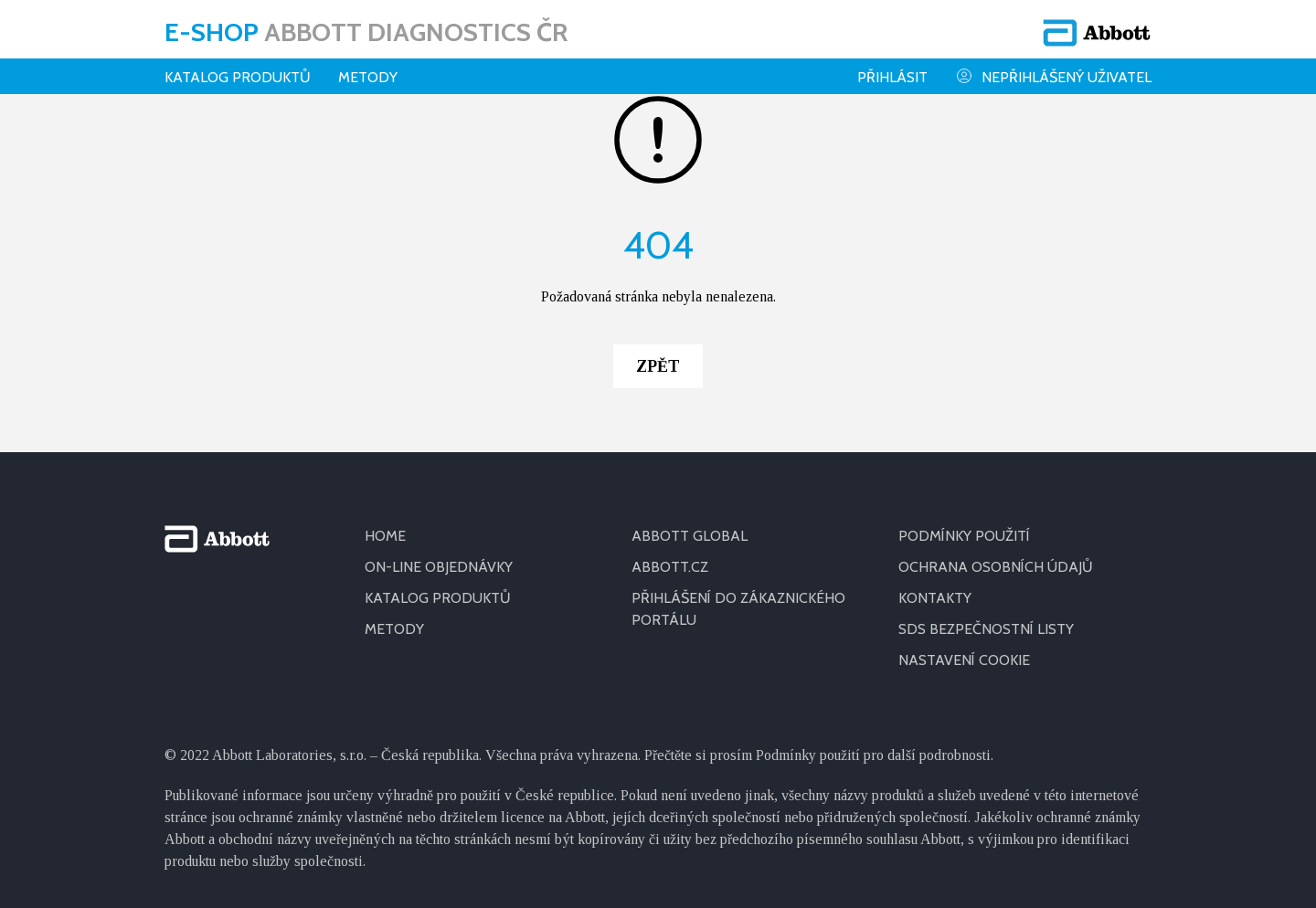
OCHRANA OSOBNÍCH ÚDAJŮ (995, 566)
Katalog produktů (237, 77)
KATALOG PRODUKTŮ (438, 598)
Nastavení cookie (964, 660)
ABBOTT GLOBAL (689, 535)
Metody (368, 77)
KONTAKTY (934, 598)
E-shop (366, 32)
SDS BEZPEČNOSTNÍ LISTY (986, 629)
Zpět (658, 366)
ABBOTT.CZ (669, 566)
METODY (394, 629)
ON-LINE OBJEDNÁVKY (439, 566)
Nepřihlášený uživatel (1053, 76)
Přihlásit (892, 77)
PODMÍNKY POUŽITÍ (964, 535)
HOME (385, 535)
